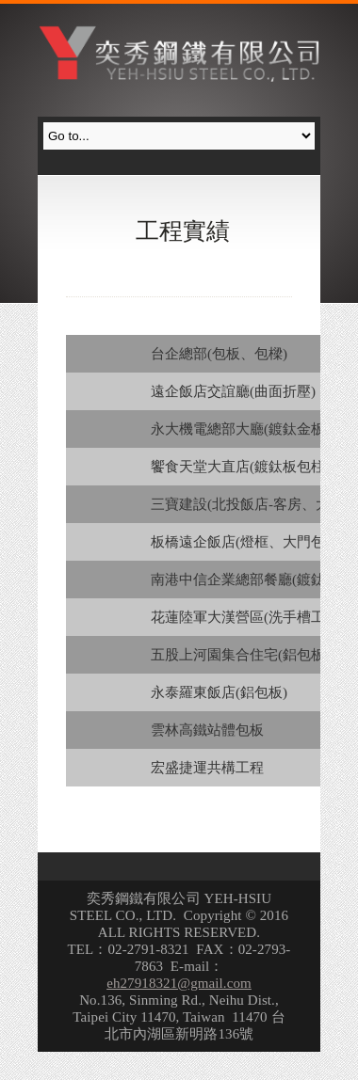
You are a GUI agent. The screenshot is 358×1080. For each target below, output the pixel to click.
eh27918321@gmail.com (179, 983)
